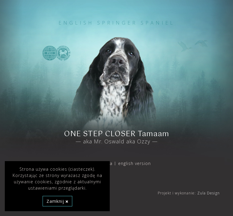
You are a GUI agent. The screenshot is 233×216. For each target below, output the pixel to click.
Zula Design (208, 193)
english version (134, 163)
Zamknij (57, 201)
